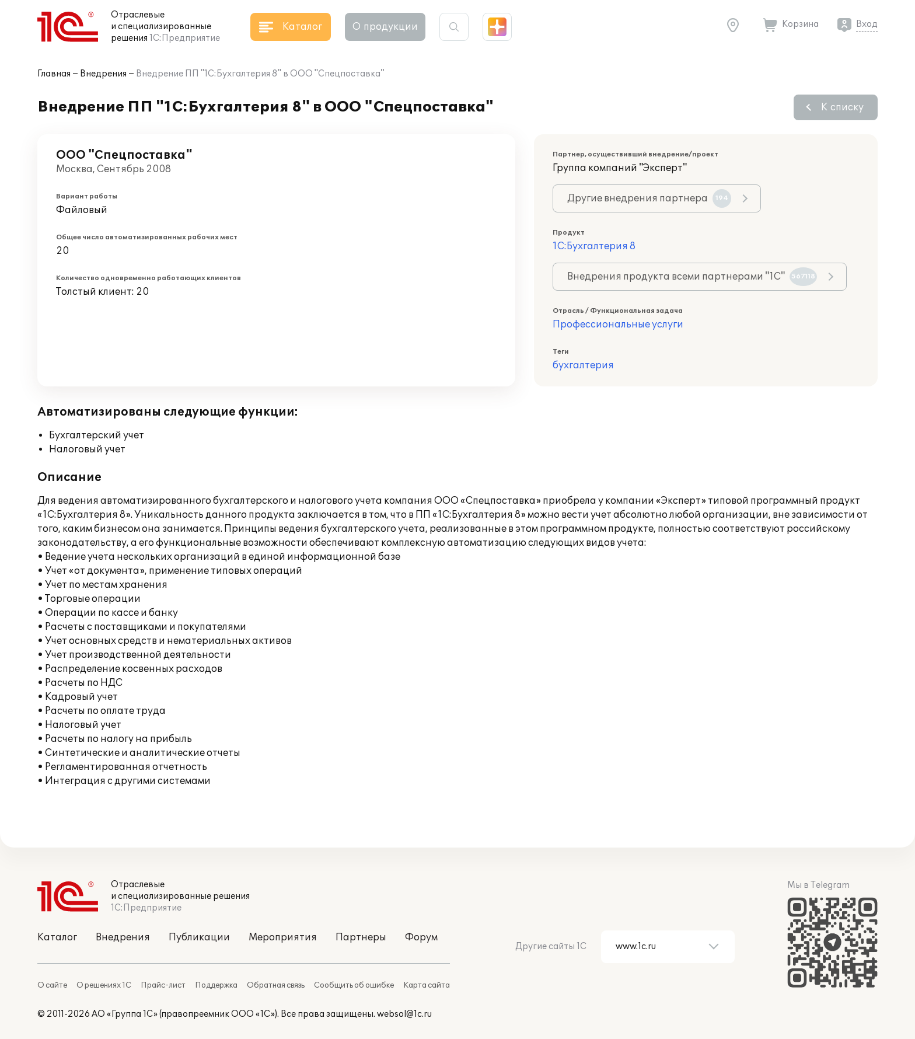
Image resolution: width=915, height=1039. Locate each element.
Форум (421, 937)
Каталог (57, 937)
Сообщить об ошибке (354, 985)
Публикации (199, 937)
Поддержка (216, 985)
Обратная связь (276, 985)
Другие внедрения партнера (649, 198)
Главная (54, 74)
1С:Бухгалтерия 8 (594, 246)
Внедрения (103, 74)
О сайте (52, 985)
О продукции (385, 27)
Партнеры (361, 937)
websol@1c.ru (404, 1014)
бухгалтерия (583, 365)
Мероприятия (283, 937)
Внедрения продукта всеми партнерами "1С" (692, 276)
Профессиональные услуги (618, 324)
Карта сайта (426, 985)
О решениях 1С (103, 985)
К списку (842, 107)
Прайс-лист (163, 985)
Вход (867, 24)
